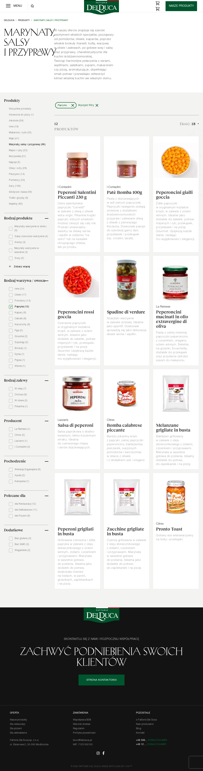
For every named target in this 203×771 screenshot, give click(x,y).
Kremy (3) (20, 242)
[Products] (181, 6)
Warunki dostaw (82, 724)
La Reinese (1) (22, 429)
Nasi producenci (145, 724)
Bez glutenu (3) (23, 538)
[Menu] (14, 6)
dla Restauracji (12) (25, 504)
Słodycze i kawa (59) (20, 192)
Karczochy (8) (22, 324)
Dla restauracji (17, 724)
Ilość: (188, 124)
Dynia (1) (19, 354)
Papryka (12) (22, 307)
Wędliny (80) (16, 204)
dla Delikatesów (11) (26, 510)
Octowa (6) (21, 395)
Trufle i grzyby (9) (18, 198)
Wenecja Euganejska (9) (28, 469)
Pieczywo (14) (17, 174)
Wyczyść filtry (86, 105)
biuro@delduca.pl (82, 740)
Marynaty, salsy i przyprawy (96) (27, 144)
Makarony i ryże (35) (20, 133)
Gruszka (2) (21, 336)
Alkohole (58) (16, 121)
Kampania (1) (22, 481)
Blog (138, 728)
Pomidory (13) (23, 301)
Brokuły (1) (21, 348)
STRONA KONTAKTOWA (101, 680)
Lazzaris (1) (21, 441)
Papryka (62, 105)
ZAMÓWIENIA (80, 713)
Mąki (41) (14, 138)
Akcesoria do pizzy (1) (21, 115)
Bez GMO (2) (22, 544)
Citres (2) (20, 435)
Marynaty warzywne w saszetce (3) (26, 250)
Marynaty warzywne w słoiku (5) (30, 228)
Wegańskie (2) (22, 550)
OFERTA (14, 713)
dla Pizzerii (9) (22, 516)
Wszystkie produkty (20, 109)
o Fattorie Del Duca (146, 720)
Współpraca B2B (82, 720)
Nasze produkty (18, 720)
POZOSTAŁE (143, 713)
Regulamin (79, 728)
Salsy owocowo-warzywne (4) (31, 236)
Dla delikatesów (18, 733)
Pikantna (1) (21, 406)
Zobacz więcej (22, 267)
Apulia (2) (20, 475)
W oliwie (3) (21, 400)
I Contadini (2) (22, 447)
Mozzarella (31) (17, 156)
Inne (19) (14, 127)
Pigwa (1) (20, 360)
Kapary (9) (20, 313)
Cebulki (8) (20, 318)
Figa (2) (19, 330)
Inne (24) (19, 289)
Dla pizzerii (16, 728)
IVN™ (128, 766)
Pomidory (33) (17, 180)
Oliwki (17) (20, 295)
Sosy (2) (19, 258)
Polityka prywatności (84, 733)
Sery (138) (15, 186)
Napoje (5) (14, 162)
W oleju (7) (20, 389)
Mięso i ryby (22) (18, 150)
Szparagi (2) (21, 342)
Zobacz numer (157, 740)
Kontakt (140, 733)
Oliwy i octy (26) (18, 168)
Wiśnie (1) (20, 366)
